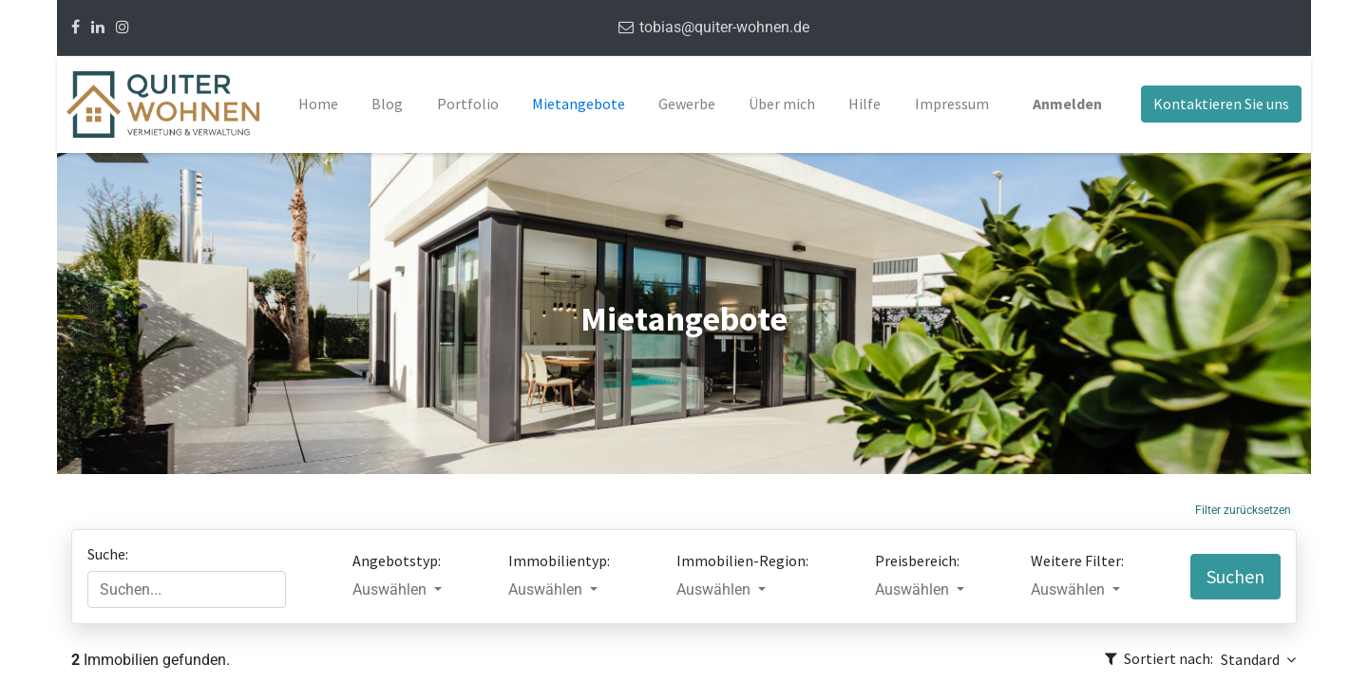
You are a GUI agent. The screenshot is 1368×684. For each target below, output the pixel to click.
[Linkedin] (97, 27)
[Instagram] (122, 27)
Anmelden (1067, 103)
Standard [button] (1251, 659)
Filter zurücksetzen (1243, 510)
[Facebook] (75, 27)
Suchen (1235, 576)
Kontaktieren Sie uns (1221, 103)
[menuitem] (318, 104)
